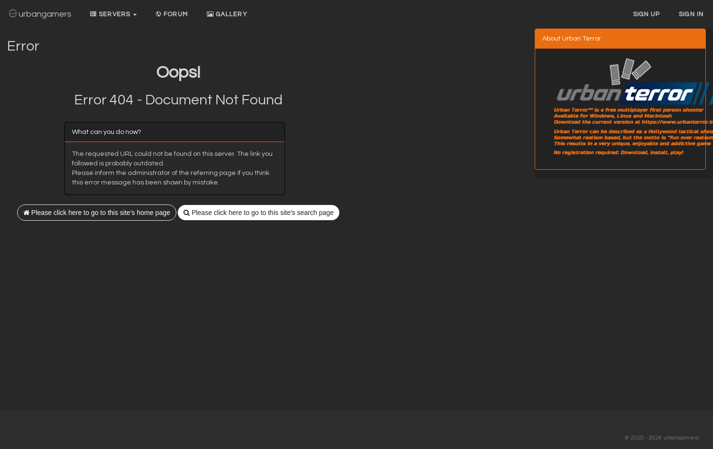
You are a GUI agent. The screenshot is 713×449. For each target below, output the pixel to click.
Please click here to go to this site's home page (96, 212)
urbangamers (40, 14)
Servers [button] (113, 14)
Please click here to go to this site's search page (258, 212)
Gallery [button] (227, 14)
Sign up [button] (646, 14)
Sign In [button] (691, 14)
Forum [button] (172, 14)
